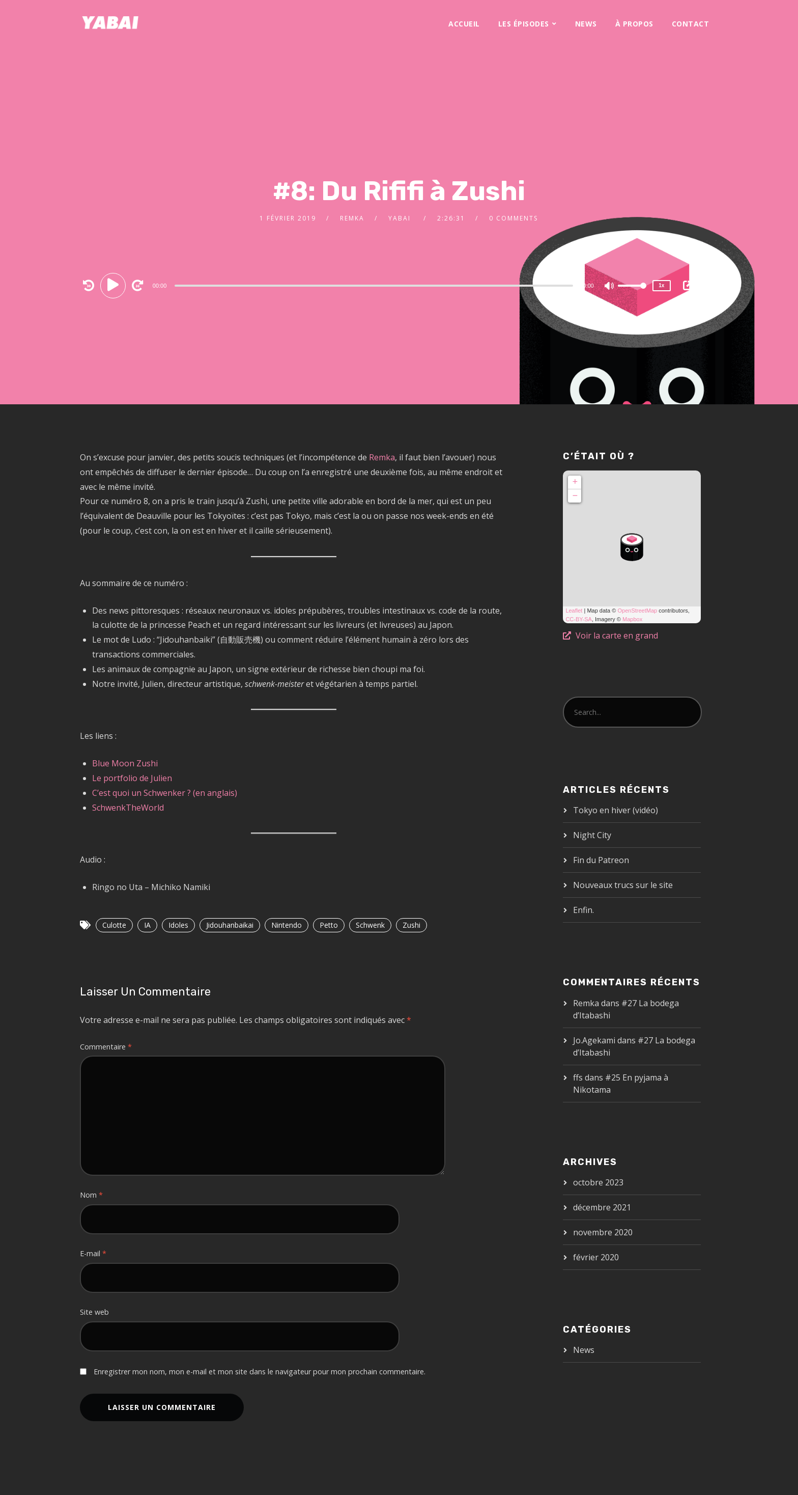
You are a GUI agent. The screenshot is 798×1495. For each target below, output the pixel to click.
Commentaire (106, 1046)
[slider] (374, 286)
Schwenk (370, 925)
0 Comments (513, 218)
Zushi (411, 925)
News (586, 24)
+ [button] (575, 482)
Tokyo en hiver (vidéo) (615, 810)
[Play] (114, 285)
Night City (592, 835)
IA (147, 925)
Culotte (114, 925)
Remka (352, 218)
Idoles (178, 925)
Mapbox (632, 619)
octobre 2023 (598, 1182)
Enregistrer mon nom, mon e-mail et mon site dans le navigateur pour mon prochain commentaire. (259, 1371)
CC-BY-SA (578, 619)
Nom (91, 1195)
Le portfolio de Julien (132, 778)
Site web (94, 1312)
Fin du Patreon (601, 860)
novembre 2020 (603, 1232)
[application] (375, 285)
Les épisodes (523, 24)
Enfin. (583, 910)
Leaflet (573, 610)
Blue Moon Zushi (125, 763)
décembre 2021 (602, 1207)
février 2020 (596, 1257)
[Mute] (610, 287)
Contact (690, 24)
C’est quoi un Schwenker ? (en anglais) (164, 792)
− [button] (575, 496)
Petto (329, 925)
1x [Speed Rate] (661, 285)
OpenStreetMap (637, 610)
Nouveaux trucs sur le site (623, 885)
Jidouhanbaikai (229, 925)
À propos (634, 24)
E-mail (93, 1253)
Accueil (464, 24)
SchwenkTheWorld (128, 807)
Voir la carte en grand (610, 635)
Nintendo (286, 925)
